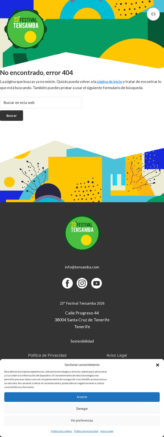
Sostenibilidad (82, 341)
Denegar (82, 409)
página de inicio (109, 81)
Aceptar (82, 397)
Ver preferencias (82, 420)
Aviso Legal (106, 431)
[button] (157, 365)
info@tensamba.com (82, 267)
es (153, 14)
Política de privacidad (86, 431)
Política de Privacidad (47, 355)
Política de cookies (61, 431)
